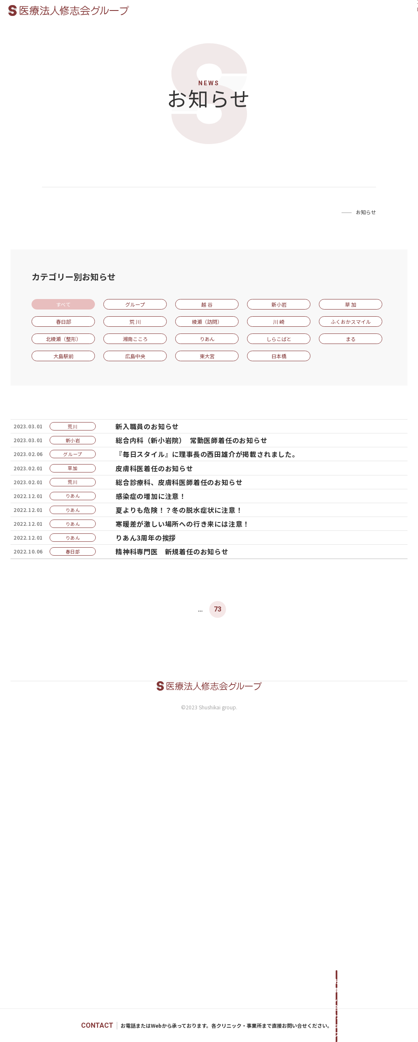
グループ (135, 304)
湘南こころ (135, 338)
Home (330, 211)
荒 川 (135, 321)
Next (287, 860)
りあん (207, 338)
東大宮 (207, 356)
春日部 (63, 321)
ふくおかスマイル (351, 321)
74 (234, 860)
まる (351, 338)
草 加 (350, 304)
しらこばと (279, 338)
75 (251, 860)
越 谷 (207, 304)
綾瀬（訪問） (207, 321)
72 (201, 860)
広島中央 (135, 356)
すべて (63, 304)
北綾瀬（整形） (63, 338)
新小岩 (279, 304)
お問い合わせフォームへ (336, 1025)
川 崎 (278, 321)
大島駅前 (63, 356)
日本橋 (279, 356)
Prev (131, 860)
